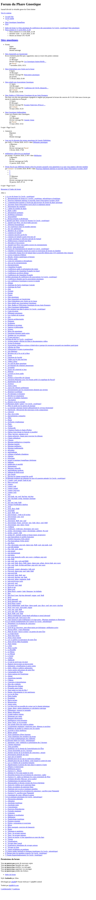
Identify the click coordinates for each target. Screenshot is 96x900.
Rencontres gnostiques (32, 75)
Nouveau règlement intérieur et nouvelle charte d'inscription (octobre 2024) (61, 169)
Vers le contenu (6, 13)
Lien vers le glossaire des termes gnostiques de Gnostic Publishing (28, 140)
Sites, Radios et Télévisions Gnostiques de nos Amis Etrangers (26, 95)
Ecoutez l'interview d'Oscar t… (34, 105)
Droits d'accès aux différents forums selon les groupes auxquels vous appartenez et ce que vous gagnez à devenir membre (46, 167)
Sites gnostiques (9, 40)
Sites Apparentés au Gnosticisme (16, 54)
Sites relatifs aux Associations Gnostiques (19, 82)
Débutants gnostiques (40, 142)
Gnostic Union (29, 120)
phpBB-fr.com (14, 885)
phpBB (13, 882)
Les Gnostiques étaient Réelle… (35, 61)
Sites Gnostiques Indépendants (15, 112)
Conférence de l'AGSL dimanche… (36, 88)
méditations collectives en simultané (17, 153)
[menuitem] (9, 17)
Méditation (37, 155)
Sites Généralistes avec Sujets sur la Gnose (19, 69)
